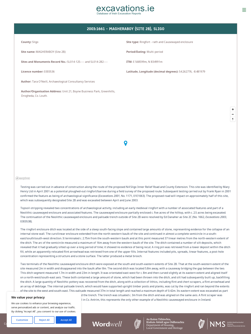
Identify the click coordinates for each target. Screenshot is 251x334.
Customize (22, 319)
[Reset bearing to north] (232, 119)
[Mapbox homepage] (22, 178)
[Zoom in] (232, 109)
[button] (208, 10)
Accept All (66, 319)
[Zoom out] (232, 114)
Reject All (44, 319)
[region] (44, 309)
